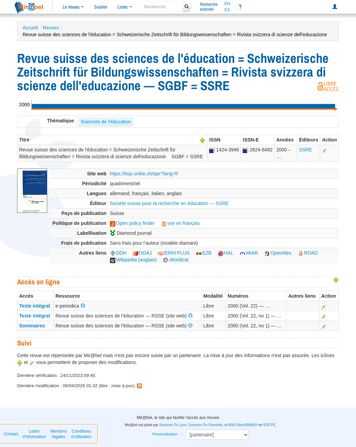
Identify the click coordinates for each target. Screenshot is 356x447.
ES (227, 10)
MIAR (249, 253)
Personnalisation (165, 434)
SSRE (305, 149)
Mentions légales (58, 434)
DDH (118, 253)
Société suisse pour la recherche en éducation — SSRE (169, 203)
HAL (225, 253)
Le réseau (73, 7)
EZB (204, 253)
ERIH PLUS (174, 253)
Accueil (30, 27)
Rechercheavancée (209, 6)
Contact (11, 434)
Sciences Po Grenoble (205, 425)
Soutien (100, 7)
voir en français (180, 223)
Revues (51, 27)
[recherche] (162, 7)
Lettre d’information (34, 434)
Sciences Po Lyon (173, 425)
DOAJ (142, 253)
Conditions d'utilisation (81, 434)
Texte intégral (34, 306)
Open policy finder (132, 223)
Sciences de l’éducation (105, 121)
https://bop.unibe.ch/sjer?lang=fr (144, 173)
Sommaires (32, 325)
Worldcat (176, 259)
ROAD (308, 253)
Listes (124, 7)
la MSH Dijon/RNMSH (241, 425)
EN (227, 3)
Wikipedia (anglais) (133, 259)
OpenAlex (277, 253)
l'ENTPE (269, 425)
